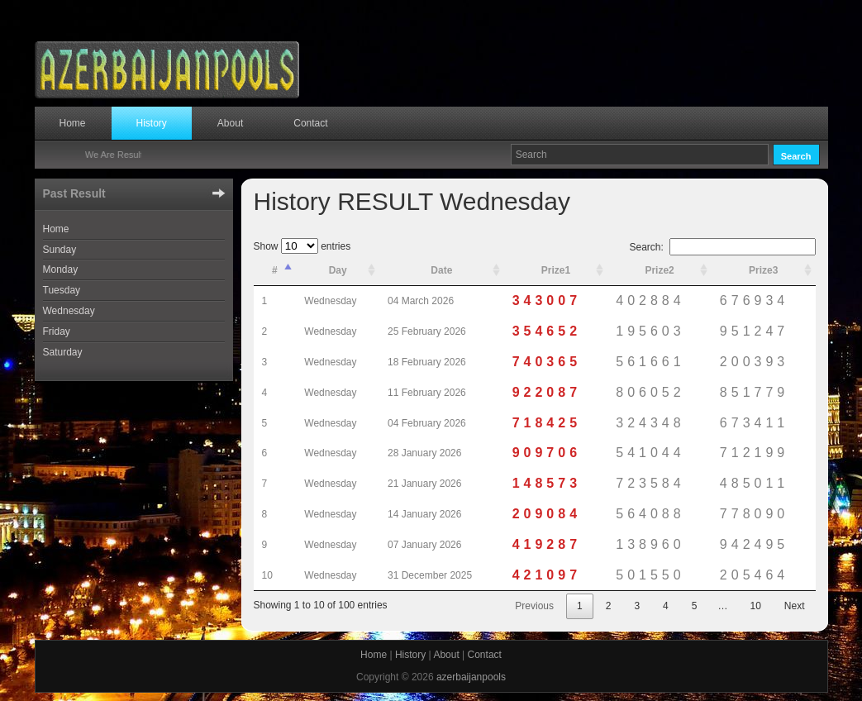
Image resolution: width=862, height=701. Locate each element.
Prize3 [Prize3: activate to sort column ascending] (763, 270)
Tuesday (62, 290)
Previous (534, 606)
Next (794, 606)
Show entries (302, 246)
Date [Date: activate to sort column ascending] (441, 270)
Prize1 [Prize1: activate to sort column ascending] (555, 270)
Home (73, 123)
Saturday (63, 352)
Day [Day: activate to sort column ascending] (338, 270)
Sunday (60, 249)
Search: (722, 247)
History (151, 123)
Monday (61, 269)
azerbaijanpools (471, 677)
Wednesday (69, 311)
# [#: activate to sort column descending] (275, 270)
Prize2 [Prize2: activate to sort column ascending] (659, 270)
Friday (56, 331)
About (230, 123)
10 (755, 606)
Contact (310, 123)
